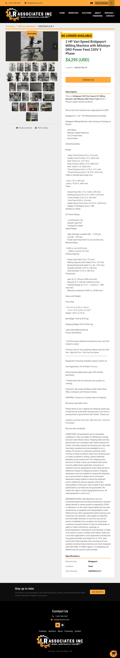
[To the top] (62, 625)
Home (62, 13)
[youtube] (91, 3)
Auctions (86, 13)
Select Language (102, 3)
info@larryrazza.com (35, 3)
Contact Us (88, 79)
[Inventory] (10, 26)
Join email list (97, 592)
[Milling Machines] (27, 26)
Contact (110, 16)
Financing (98, 16)
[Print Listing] (41, 128)
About (98, 13)
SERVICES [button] (109, 13)
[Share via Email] (24, 128)
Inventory (73, 13)
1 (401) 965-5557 (14, 3)
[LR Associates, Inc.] (60, 641)
